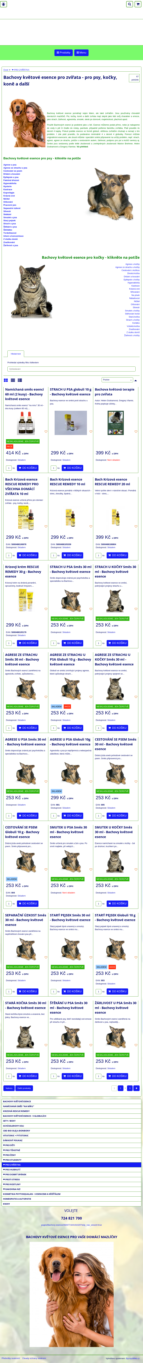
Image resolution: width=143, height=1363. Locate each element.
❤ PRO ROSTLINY (12, 1184)
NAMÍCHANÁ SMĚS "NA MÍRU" (18, 1106)
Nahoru (9, 1088)
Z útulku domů (10, 239)
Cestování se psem (12, 171)
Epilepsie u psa (10, 177)
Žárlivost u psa (10, 245)
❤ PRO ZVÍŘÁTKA (12, 1164)
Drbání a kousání (11, 174)
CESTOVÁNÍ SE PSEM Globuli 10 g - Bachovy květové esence (22, 832)
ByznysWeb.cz (133, 1358)
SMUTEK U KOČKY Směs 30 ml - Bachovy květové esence (114, 832)
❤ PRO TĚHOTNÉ (11, 1150)
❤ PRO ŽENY (9, 1155)
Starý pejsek (9, 220)
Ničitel (6, 199)
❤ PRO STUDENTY (12, 1159)
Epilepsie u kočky (132, 279)
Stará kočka (134, 317)
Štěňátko (7, 230)
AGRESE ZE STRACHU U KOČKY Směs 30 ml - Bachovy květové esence (114, 659)
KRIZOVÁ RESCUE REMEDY (16, 1111)
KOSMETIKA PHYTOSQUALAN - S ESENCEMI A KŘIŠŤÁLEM (31, 1194)
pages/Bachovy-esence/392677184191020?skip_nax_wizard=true (71, 1225)
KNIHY (6, 1203)
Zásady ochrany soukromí (34, 1358)
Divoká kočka (133, 273)
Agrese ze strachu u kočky (127, 267)
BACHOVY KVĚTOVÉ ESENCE (17, 1101)
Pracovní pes (9, 205)
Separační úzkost (11, 208)
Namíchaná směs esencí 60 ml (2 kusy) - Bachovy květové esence (24, 394)
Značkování (9, 242)
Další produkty (24, 1088)
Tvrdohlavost (9, 233)
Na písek (135, 295)
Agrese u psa (9, 165)
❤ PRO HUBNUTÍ (11, 1169)
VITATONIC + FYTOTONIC (15, 1135)
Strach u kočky (133, 320)
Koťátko (136, 323)
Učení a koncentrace (13, 236)
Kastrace (7, 189)
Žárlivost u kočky (132, 335)
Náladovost (134, 298)
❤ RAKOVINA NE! (12, 1189)
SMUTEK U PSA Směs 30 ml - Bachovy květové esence (68, 832)
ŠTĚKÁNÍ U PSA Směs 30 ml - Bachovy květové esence (68, 1008)
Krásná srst (9, 196)
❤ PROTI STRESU (11, 1179)
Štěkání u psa (10, 227)
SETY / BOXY (9, 1120)
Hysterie (7, 186)
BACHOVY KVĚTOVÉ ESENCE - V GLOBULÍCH (24, 1115)
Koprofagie (8, 192)
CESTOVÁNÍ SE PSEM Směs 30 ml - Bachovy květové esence (115, 744)
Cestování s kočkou (131, 270)
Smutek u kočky (132, 310)
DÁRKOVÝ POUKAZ (12, 1140)
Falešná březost (11, 180)
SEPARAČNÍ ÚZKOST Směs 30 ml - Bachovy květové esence (25, 920)
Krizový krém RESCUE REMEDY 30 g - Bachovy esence (23, 571)
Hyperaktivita (9, 183)
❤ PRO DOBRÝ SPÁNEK (14, 1174)
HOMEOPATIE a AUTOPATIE (17, 1198)
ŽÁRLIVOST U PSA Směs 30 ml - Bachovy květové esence (115, 1008)
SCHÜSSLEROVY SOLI (13, 1125)
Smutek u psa (10, 217)
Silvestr (7, 211)
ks (10, 468)
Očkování (8, 202)
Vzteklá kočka (133, 326)
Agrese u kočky (133, 264)
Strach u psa (9, 223)
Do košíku (28, 468)
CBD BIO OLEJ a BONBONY (16, 1130)
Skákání (7, 214)
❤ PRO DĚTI (9, 1145)
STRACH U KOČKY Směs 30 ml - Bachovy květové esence (115, 571)
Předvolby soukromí (11, 1358)
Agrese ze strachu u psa (15, 168)
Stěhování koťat (132, 314)
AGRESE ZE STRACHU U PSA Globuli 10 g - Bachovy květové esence (70, 659)
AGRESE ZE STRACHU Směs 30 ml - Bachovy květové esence (22, 659)
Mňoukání (135, 292)
